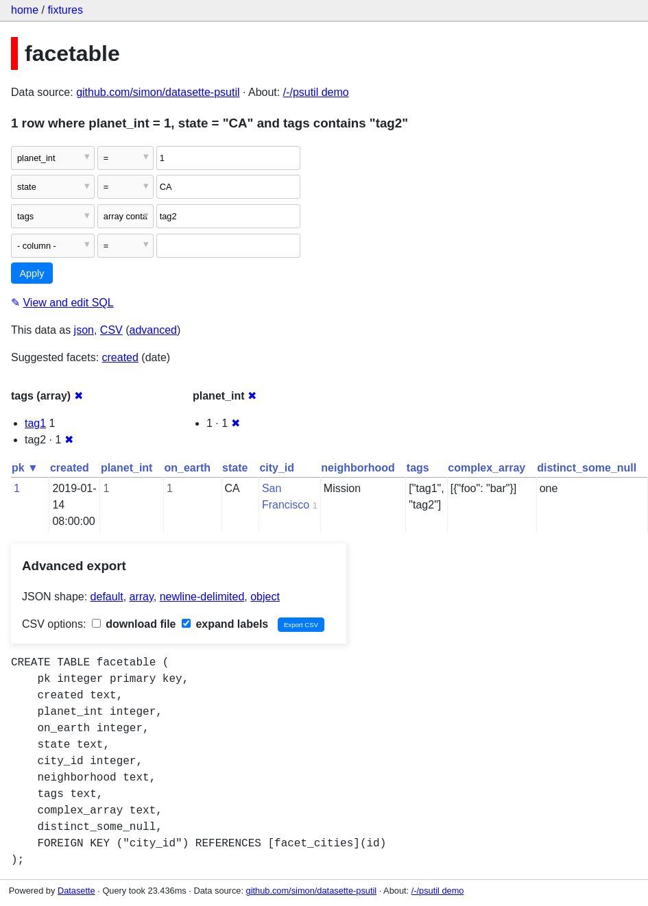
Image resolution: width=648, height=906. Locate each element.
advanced (153, 330)
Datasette (76, 890)
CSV (111, 330)
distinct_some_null (586, 468)
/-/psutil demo (316, 92)
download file (134, 624)
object (265, 596)
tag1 (35, 423)
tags (418, 468)
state (235, 468)
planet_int (127, 468)
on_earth (187, 468)
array (142, 596)
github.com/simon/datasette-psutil (157, 92)
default (107, 596)
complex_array (486, 468)
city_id (276, 468)
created (120, 357)
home (24, 10)
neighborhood (358, 468)
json (84, 330)
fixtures (65, 10)
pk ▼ (25, 468)
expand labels (225, 624)
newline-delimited (202, 596)
